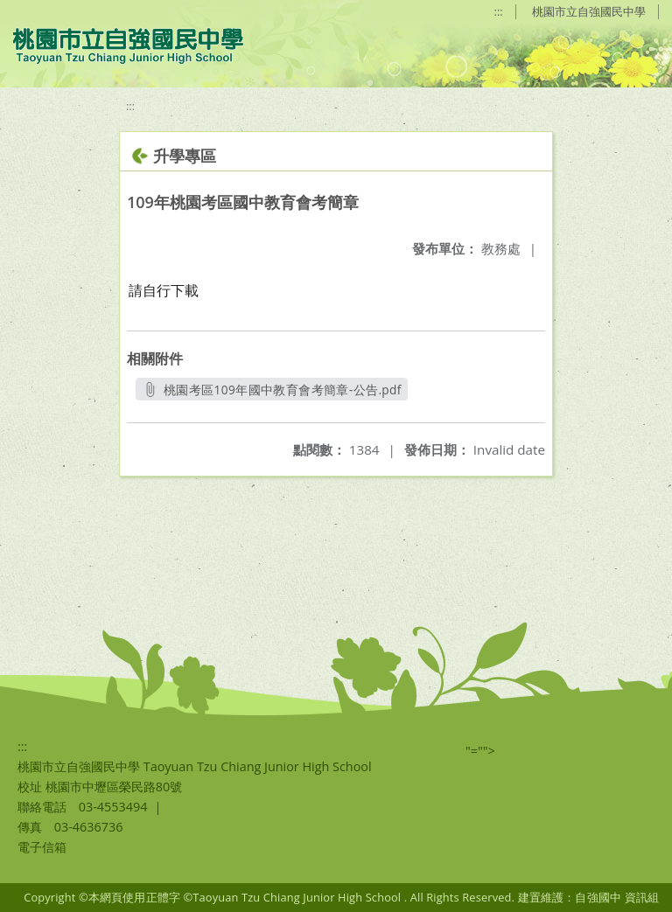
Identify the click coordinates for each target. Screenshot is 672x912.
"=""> (480, 750)
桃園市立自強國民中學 (589, 11)
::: (498, 11)
